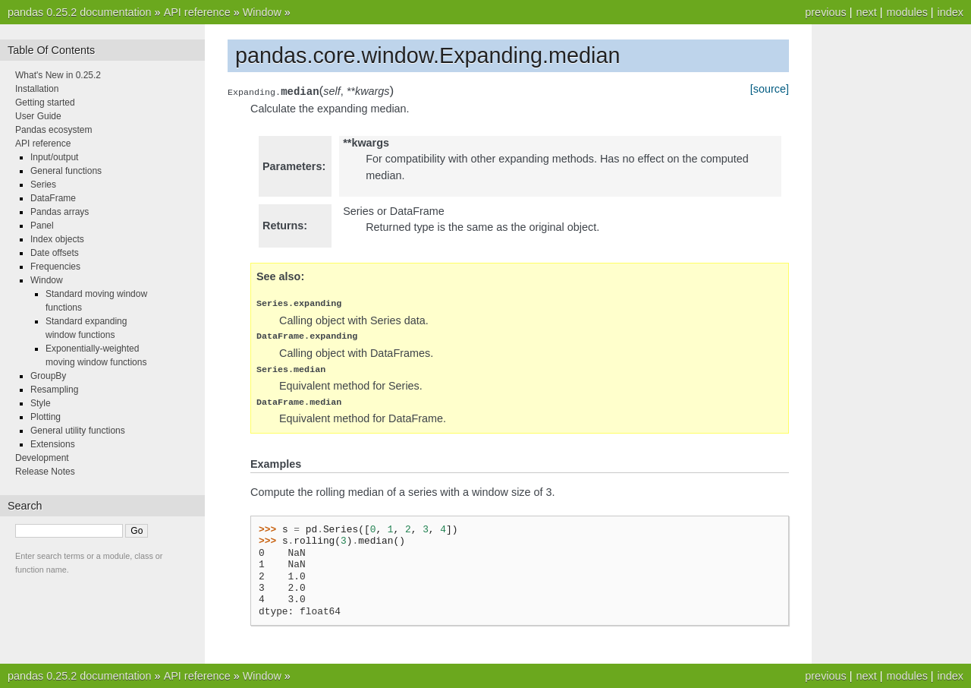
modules (906, 12)
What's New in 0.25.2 (58, 75)
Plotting (45, 417)
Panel (42, 225)
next (866, 12)
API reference (197, 12)
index (950, 12)
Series (43, 184)
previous (825, 12)
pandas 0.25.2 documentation (80, 12)
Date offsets (54, 253)
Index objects (57, 239)
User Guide (38, 116)
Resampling (54, 389)
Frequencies (55, 266)
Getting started (45, 102)
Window (262, 12)
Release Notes (45, 471)
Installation (36, 89)
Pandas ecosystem (53, 130)
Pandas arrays (59, 212)
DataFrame (53, 198)
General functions (66, 171)
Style (40, 403)
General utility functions (77, 430)
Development (42, 458)
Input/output (54, 157)
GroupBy (48, 376)
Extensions (52, 444)
